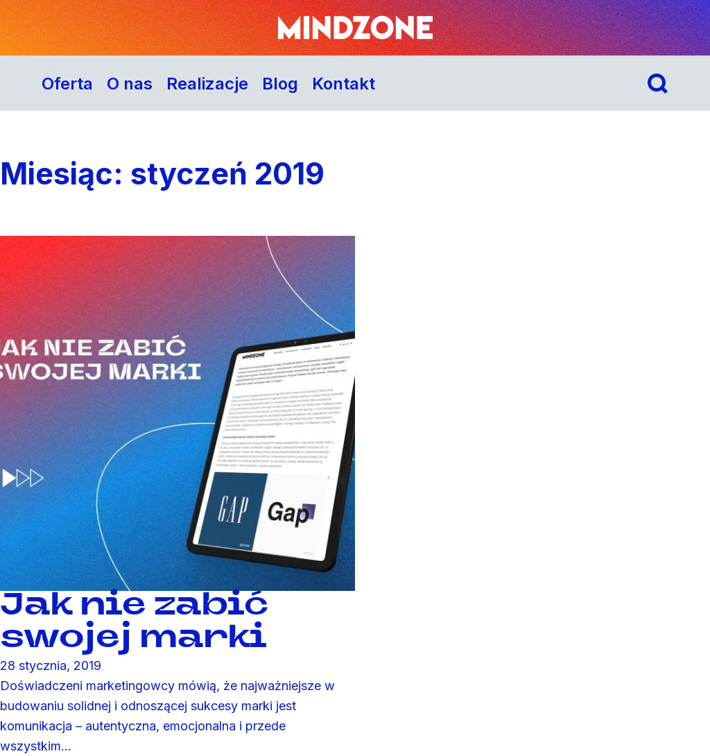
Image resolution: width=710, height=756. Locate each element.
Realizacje (207, 84)
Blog (280, 84)
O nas (130, 84)
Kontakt (343, 84)
